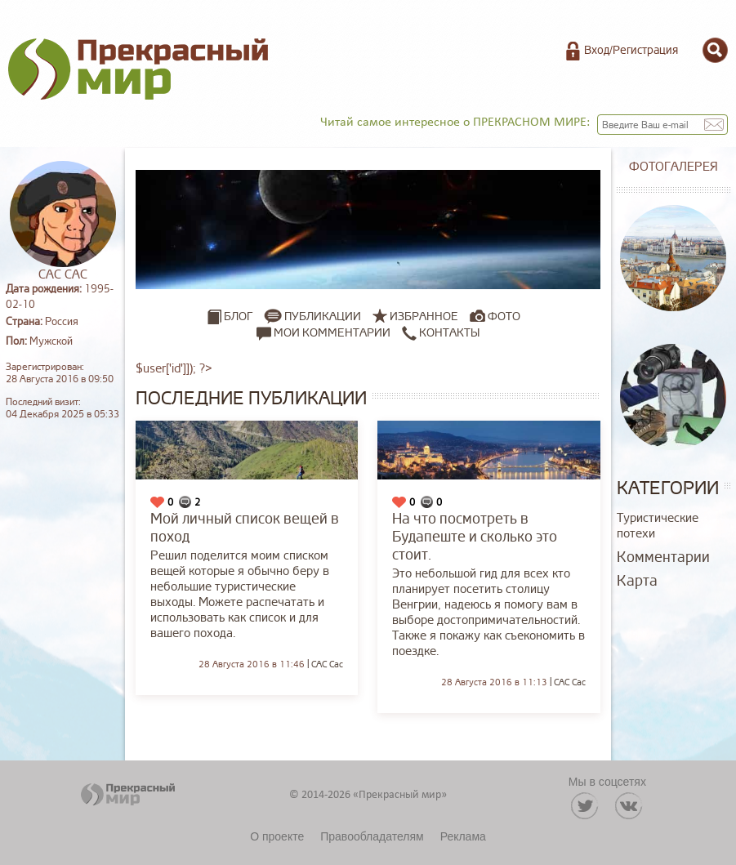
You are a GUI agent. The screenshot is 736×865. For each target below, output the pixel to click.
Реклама (463, 836)
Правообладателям (371, 836)
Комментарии (663, 557)
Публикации (322, 316)
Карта (637, 581)
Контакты (441, 333)
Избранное (424, 316)
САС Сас (327, 664)
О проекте (277, 836)
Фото (504, 316)
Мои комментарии (323, 333)
